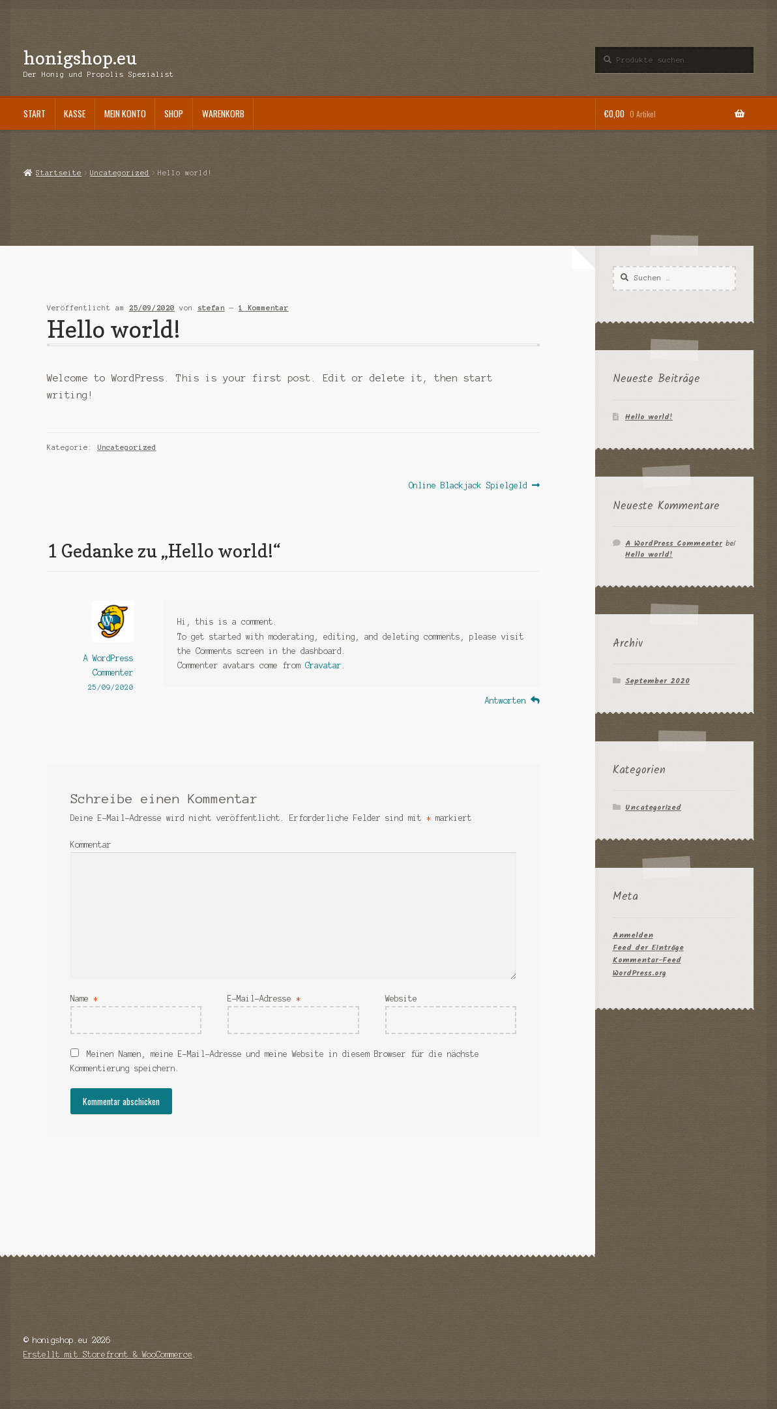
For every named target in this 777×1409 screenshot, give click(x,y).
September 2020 (657, 681)
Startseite (58, 173)
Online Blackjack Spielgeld (468, 485)
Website (401, 998)
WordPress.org (639, 973)
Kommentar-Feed (647, 960)
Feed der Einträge (648, 948)
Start (34, 113)
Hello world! (649, 417)
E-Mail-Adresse (264, 998)
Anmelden (633, 935)
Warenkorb (223, 113)
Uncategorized (119, 173)
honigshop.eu (80, 57)
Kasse (74, 113)
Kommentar (90, 844)
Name (84, 998)
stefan (211, 308)
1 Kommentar (264, 308)
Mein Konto (125, 113)
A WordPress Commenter (673, 543)
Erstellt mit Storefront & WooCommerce (107, 1354)
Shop (173, 113)
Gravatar (323, 665)
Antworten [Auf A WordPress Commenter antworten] (505, 700)
